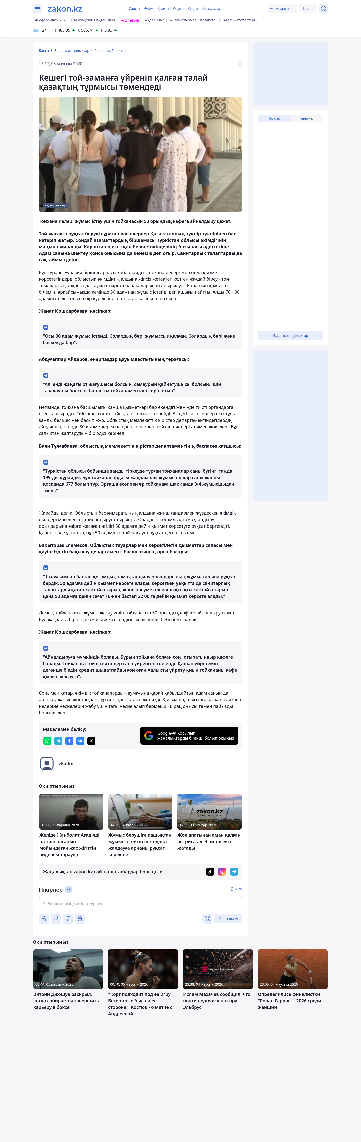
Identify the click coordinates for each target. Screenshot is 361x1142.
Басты (44, 50)
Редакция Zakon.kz (110, 50)
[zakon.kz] (65, 9)
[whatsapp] (47, 740)
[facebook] (69, 740)
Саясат (134, 8)
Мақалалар (211, 8)
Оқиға (178, 8)
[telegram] (58, 740)
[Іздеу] (323, 8)
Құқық (193, 8)
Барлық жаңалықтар (71, 50)
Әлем (148, 8)
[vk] (80, 740)
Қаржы (163, 8)
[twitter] (91, 740)
